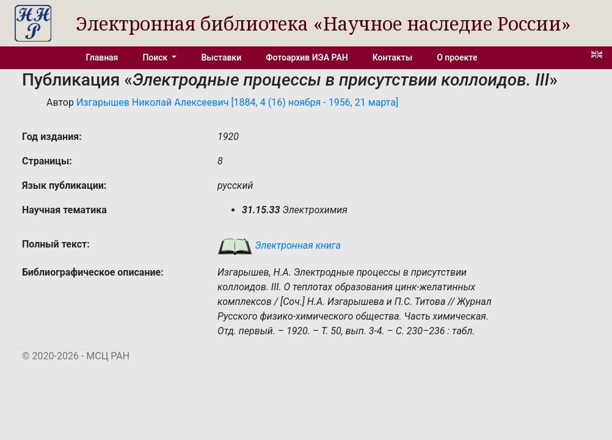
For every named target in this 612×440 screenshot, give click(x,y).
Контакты (392, 57)
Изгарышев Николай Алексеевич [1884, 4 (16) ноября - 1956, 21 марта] (237, 102)
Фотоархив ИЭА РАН (307, 57)
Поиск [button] (155, 57)
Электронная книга (279, 245)
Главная (102, 57)
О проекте (457, 57)
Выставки (221, 57)
